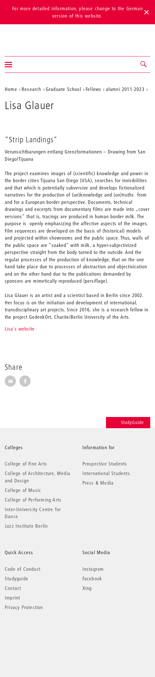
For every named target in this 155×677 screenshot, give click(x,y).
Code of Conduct (22, 569)
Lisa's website (20, 328)
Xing (87, 588)
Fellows (93, 89)
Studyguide (16, 578)
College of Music (23, 490)
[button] (143, 64)
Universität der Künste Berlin (30, 36)
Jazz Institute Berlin (26, 526)
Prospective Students (104, 463)
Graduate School (63, 89)
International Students (106, 473)
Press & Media (98, 483)
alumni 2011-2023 (125, 89)
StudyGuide (128, 422)
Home (11, 89)
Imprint (12, 597)
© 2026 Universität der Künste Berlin (38, 634)
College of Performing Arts (33, 499)
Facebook (92, 578)
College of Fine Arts (26, 463)
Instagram (93, 569)
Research (31, 89)
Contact (13, 588)
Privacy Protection (24, 607)
